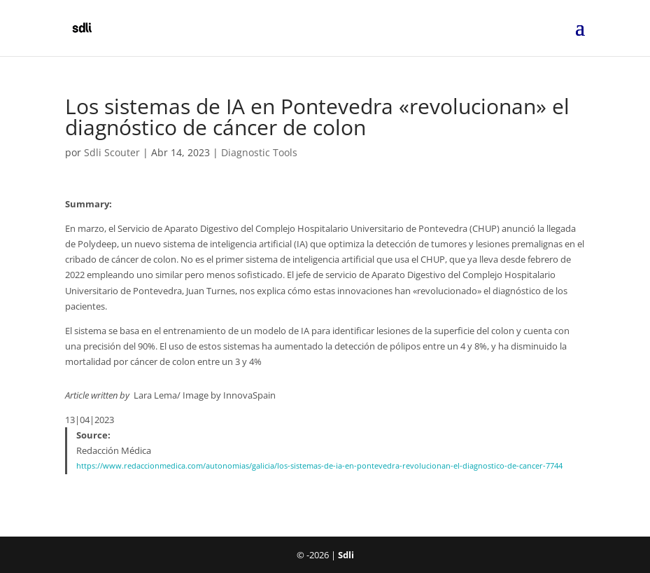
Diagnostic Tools (259, 152)
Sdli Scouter (112, 152)
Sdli (346, 554)
